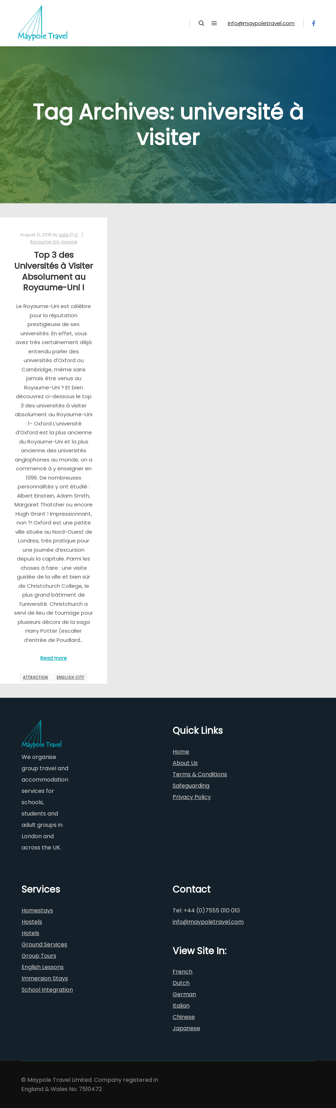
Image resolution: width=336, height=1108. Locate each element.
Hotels (30, 933)
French (182, 972)
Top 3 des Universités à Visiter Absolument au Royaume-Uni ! (53, 271)
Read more (53, 658)
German (184, 994)
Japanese (186, 1028)
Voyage (69, 242)
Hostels (32, 922)
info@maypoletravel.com (261, 23)
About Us (185, 763)
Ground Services (44, 944)
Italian (181, 1006)
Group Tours (39, 956)
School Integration (47, 990)
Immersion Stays (45, 978)
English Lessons (43, 967)
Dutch (181, 983)
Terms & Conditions (200, 774)
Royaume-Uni (44, 242)
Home (181, 752)
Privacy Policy (192, 797)
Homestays (37, 910)
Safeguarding (191, 786)
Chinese (184, 1017)
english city (70, 677)
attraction (35, 677)
